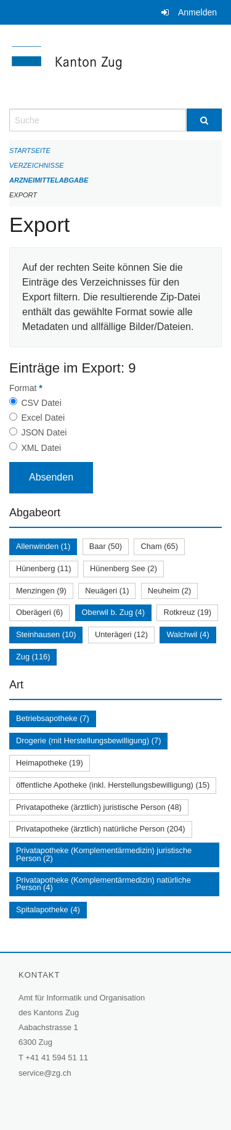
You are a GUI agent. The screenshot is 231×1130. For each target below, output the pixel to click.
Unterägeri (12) (121, 634)
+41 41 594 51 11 (56, 1057)
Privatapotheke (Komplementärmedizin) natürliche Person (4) (103, 884)
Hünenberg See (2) (123, 568)
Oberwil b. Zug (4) (113, 612)
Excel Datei (43, 418)
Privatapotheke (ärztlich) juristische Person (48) (99, 807)
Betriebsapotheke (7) (52, 718)
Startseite (30, 150)
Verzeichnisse (36, 165)
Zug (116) (33, 656)
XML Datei (41, 448)
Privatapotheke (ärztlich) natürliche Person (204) (100, 828)
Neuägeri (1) (107, 590)
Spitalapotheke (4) (48, 909)
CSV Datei (41, 403)
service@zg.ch (44, 1073)
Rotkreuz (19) (187, 612)
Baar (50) (105, 546)
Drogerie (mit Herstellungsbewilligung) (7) (88, 740)
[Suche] (204, 120)
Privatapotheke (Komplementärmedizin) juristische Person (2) (104, 854)
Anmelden (197, 12)
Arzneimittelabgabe (48, 180)
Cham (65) (158, 546)
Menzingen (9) (41, 590)
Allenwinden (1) (43, 546)
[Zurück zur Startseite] (115, 66)
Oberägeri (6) (39, 612)
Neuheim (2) (169, 590)
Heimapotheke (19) (49, 762)
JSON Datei (44, 432)
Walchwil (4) (187, 634)
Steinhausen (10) (46, 634)
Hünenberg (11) (43, 568)
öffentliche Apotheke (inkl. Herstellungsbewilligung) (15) (112, 785)
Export (23, 195)
